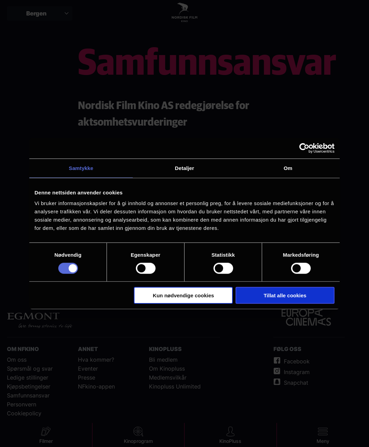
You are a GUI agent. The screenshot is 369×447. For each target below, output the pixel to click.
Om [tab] (287, 168)
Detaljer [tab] (184, 168)
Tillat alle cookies (284, 295)
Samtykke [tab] (81, 168)
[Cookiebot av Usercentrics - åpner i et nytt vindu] (304, 148)
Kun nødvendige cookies (183, 295)
